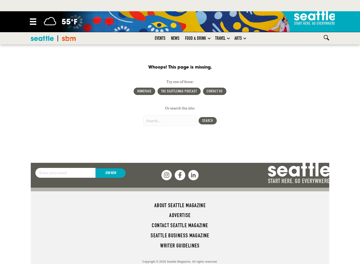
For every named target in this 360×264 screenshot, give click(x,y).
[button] (209, 38)
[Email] (65, 173)
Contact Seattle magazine (180, 225)
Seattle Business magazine (180, 235)
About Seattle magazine (180, 205)
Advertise (180, 215)
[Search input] (169, 120)
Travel (220, 38)
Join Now (110, 173)
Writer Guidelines (180, 245)
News (175, 38)
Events (160, 38)
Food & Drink (195, 38)
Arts (238, 38)
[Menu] (33, 21)
